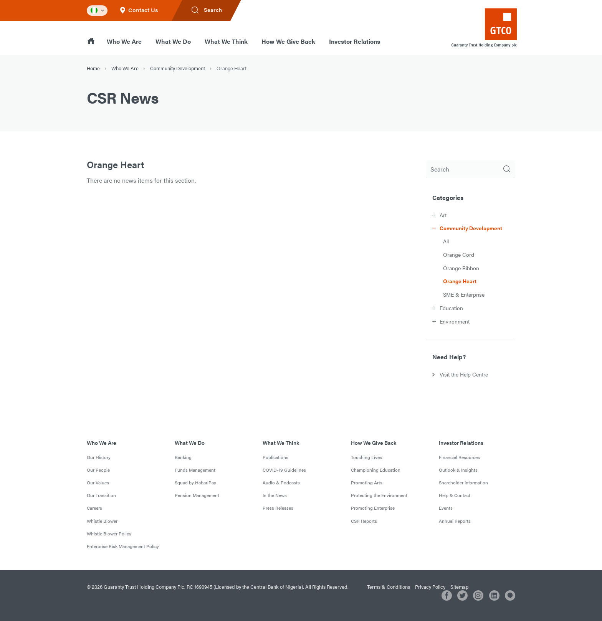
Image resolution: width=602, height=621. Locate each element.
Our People (98, 469)
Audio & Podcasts (281, 482)
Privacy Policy (430, 586)
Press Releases (278, 507)
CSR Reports (364, 520)
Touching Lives (366, 457)
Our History (99, 457)
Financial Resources (459, 457)
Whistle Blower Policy (109, 533)
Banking (183, 457)
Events (446, 507)
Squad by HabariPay (195, 482)
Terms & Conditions (388, 586)
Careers (94, 507)
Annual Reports (455, 520)
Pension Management (197, 495)
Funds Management (195, 469)
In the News (275, 495)
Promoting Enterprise (373, 507)
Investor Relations (354, 41)
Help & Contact (454, 495)
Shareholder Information (463, 482)
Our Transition (101, 495)
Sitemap (459, 586)
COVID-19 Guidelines (284, 469)
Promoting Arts (366, 482)
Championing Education (375, 469)
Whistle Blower (102, 520)
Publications (275, 457)
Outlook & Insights (458, 469)
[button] (473, 214)
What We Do (173, 41)
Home (93, 68)
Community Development (177, 68)
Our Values (98, 482)
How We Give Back (288, 41)
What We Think (226, 41)
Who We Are (124, 41)
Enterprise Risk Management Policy (123, 546)
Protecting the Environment (379, 495)
